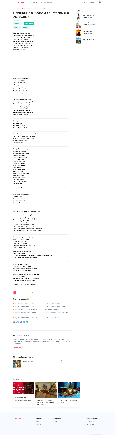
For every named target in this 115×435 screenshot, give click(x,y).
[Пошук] (56, 2)
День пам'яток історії (88, 39)
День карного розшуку (88, 15)
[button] (18, 347)
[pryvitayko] (18, 418)
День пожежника (87, 31)
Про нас (38, 421)
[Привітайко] (19, 2)
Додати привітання (58, 421)
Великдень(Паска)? (88, 22)
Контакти (38, 424)
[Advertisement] (42, 65)
